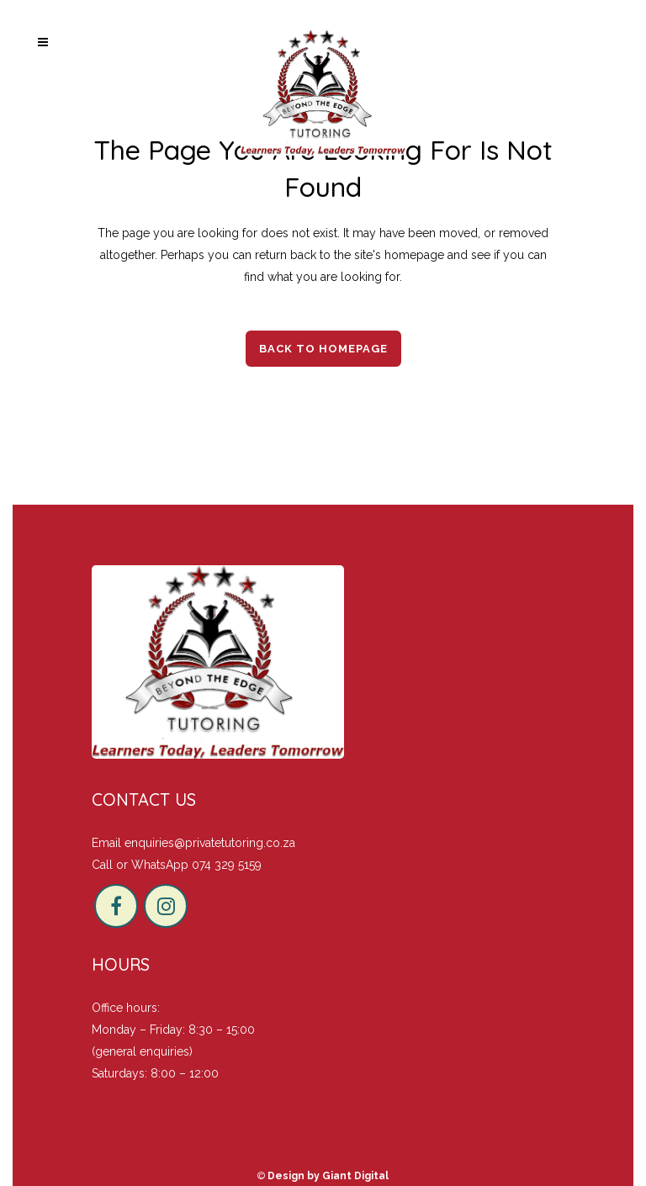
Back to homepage (323, 348)
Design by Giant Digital (328, 1176)
